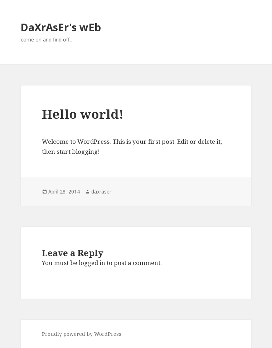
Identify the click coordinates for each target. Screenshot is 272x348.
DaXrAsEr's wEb (61, 27)
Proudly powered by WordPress (81, 333)
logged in (92, 263)
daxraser (101, 191)
